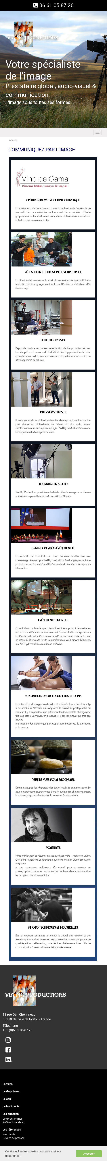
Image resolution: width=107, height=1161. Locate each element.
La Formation (11, 1114)
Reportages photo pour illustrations (53, 696)
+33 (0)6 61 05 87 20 (17, 1030)
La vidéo (8, 1084)
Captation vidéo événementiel (53, 548)
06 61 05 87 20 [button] (53, 5)
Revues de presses (13, 1138)
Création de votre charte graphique (53, 200)
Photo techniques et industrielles (53, 928)
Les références (12, 1129)
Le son (7, 1099)
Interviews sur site (53, 412)
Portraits (53, 848)
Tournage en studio (53, 484)
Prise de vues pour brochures (53, 780)
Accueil (13, 140)
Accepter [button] (89, 1153)
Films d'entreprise (53, 340)
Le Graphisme (11, 1091)
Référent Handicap (13, 1122)
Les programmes (12, 1118)
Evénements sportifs (53, 620)
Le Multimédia (11, 1106)
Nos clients (9, 1134)
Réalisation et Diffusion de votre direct (53, 272)
